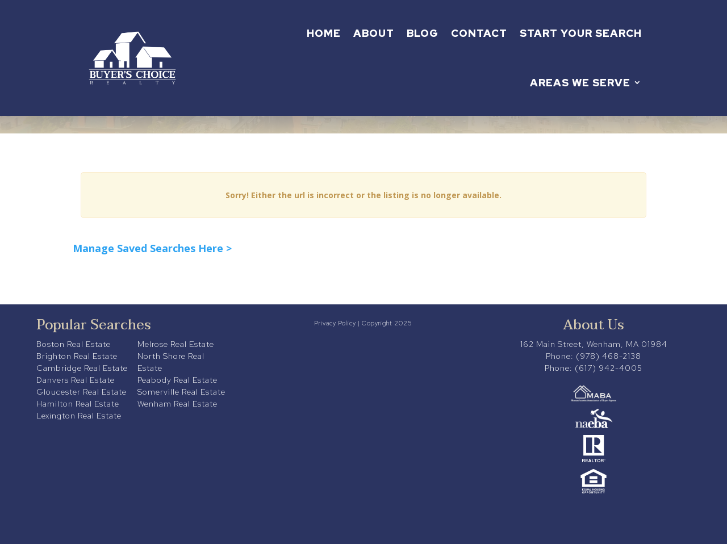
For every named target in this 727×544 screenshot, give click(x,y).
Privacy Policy (335, 323)
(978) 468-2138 (608, 356)
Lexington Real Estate (79, 416)
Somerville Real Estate (181, 392)
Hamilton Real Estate (77, 404)
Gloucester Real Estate (81, 392)
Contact (479, 33)
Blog (422, 33)
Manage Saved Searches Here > (152, 248)
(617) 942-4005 (608, 368)
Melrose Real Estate (175, 344)
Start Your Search (581, 33)
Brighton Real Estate (77, 356)
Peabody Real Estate (177, 380)
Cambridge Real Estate (82, 368)
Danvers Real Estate (75, 380)
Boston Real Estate (73, 344)
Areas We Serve (580, 82)
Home (324, 33)
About (373, 33)
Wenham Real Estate (177, 404)
